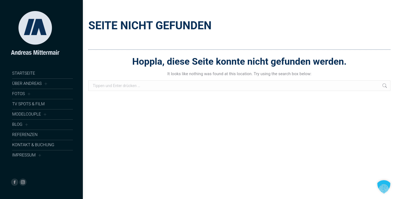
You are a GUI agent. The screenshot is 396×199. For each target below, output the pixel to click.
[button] (384, 187)
